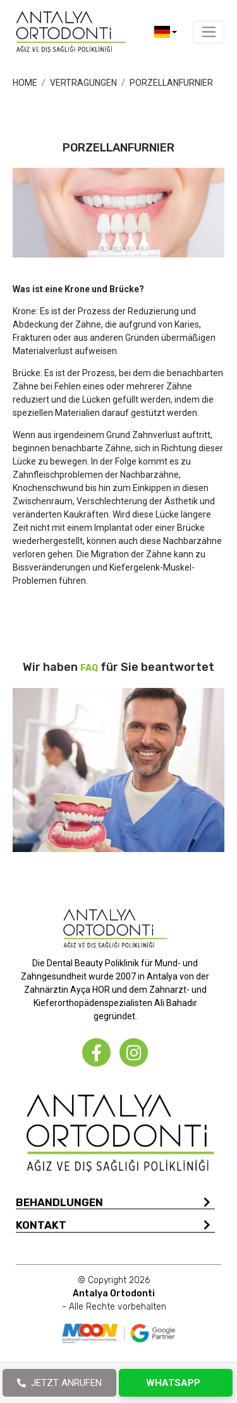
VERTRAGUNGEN (83, 83)
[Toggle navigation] (208, 32)
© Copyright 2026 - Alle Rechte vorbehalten (114, 1293)
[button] (166, 32)
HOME (25, 83)
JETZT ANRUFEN (59, 1382)
